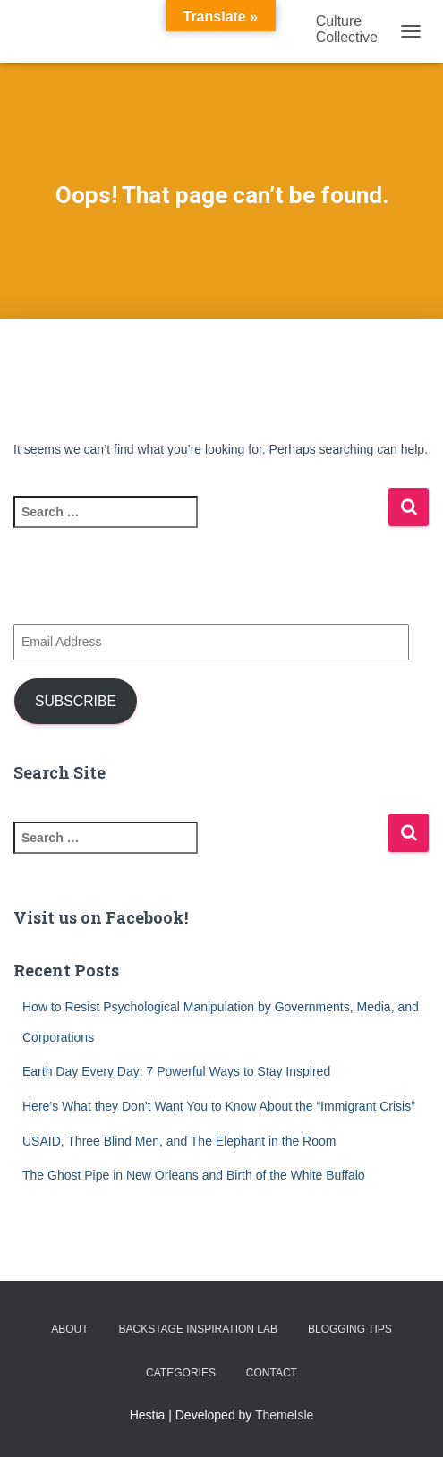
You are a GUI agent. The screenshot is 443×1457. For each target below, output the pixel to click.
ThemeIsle (284, 1415)
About (69, 1329)
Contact (271, 1373)
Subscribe (75, 701)
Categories (181, 1373)
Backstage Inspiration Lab (197, 1329)
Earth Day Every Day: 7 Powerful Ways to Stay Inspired (176, 1071)
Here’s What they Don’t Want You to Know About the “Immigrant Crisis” (218, 1106)
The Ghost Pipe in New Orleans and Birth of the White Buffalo (193, 1175)
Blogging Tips (350, 1329)
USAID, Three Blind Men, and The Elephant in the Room (179, 1141)
